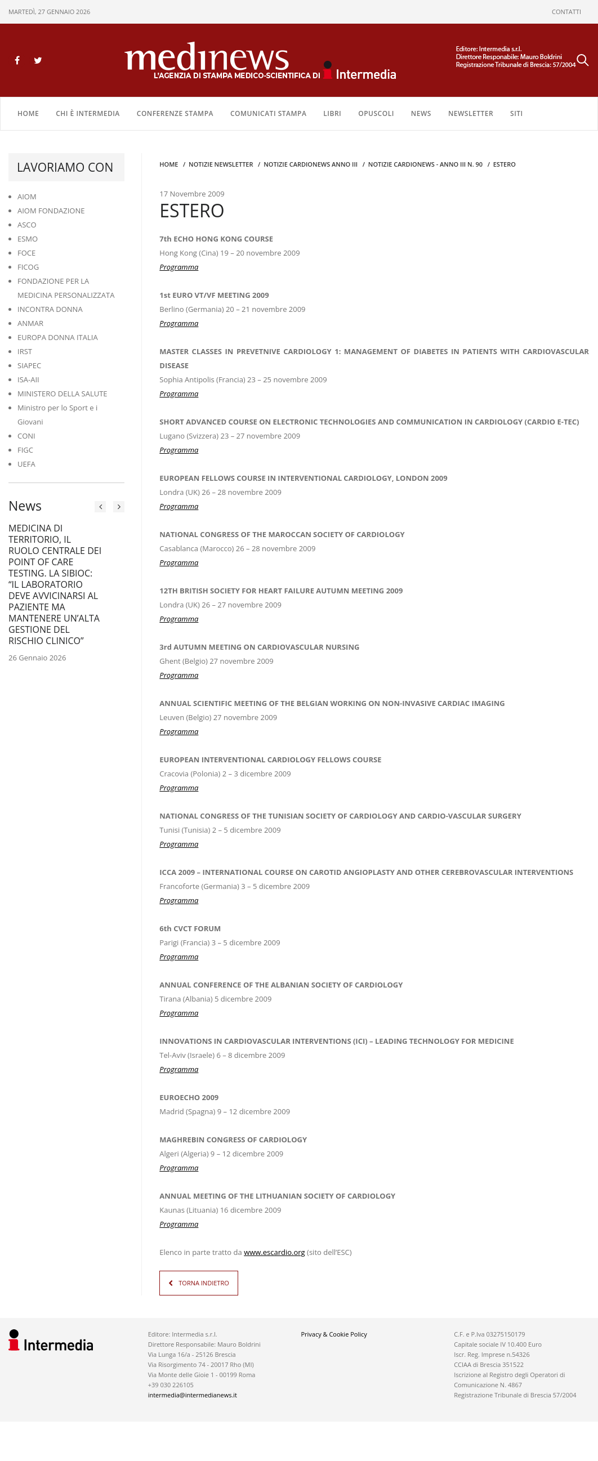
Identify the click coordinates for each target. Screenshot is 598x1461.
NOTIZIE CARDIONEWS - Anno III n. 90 (425, 164)
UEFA (26, 464)
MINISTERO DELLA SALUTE (62, 393)
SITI (516, 113)
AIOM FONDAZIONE (51, 210)
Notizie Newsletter (221, 164)
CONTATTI (566, 11)
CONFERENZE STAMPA (175, 113)
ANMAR (30, 323)
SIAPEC (29, 365)
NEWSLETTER (470, 113)
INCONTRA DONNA (50, 309)
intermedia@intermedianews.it (192, 1395)
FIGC (25, 450)
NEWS (421, 113)
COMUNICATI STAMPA (268, 113)
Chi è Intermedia (88, 113)
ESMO (27, 239)
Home (28, 113)
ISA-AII (28, 379)
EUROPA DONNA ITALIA (57, 337)
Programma (178, 267)
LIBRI (332, 113)
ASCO (27, 225)
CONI (26, 436)
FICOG (28, 267)
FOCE (26, 253)
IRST (24, 351)
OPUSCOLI (376, 113)
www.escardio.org (274, 1252)
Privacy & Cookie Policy (334, 1334)
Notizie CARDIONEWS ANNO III (311, 164)
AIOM (27, 196)
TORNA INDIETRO (203, 1283)
